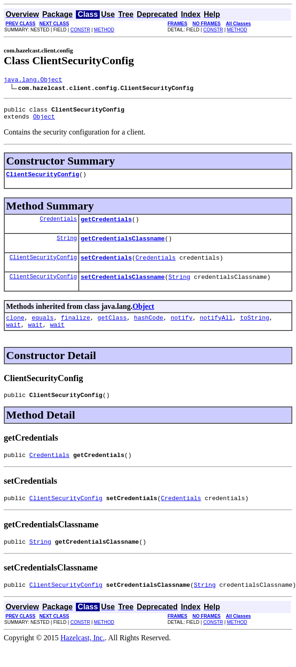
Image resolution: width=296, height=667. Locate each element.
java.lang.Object (33, 80)
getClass (111, 330)
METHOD (104, 29)
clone (15, 330)
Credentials (58, 226)
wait (13, 338)
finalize (75, 330)
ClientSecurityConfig (42, 179)
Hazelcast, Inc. (82, 659)
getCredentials (106, 226)
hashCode (148, 330)
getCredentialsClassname (122, 246)
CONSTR (80, 29)
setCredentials (106, 267)
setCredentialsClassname (122, 288)
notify (181, 330)
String (67, 246)
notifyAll (216, 330)
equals (43, 330)
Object (44, 120)
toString (254, 330)
